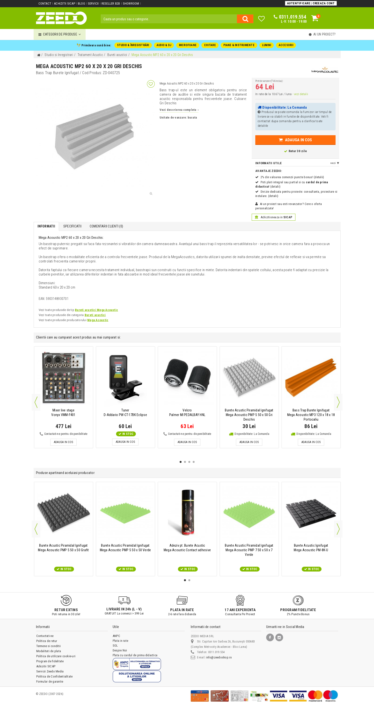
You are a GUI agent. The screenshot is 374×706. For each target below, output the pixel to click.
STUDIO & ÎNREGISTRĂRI (133, 45)
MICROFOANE (188, 45)
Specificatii (72, 226)
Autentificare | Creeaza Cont (311, 3)
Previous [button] (36, 402)
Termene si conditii (48, 646)
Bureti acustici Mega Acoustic (96, 310)
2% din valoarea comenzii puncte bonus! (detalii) (292, 177)
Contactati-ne (45, 636)
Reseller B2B (111, 3)
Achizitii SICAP (64, 3)
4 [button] (194, 462)
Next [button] (338, 402)
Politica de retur (46, 641)
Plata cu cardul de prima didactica (135, 655)
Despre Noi (120, 650)
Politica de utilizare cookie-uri (56, 656)
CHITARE (210, 45)
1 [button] (181, 462)
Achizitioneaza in (273, 217)
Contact (44, 3)
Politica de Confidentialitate (54, 676)
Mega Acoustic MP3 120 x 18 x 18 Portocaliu (311, 414)
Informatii (46, 226)
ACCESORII (286, 45)
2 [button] (185, 462)
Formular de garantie (49, 681)
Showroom (131, 3)
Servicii (93, 3)
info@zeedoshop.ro (219, 657)
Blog (81, 3)
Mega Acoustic (97, 320)
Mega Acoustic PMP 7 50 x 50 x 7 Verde (249, 550)
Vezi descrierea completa (179, 110)
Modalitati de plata (48, 651)
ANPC (116, 636)
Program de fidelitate (50, 661)
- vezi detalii (300, 94)
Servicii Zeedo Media (50, 671)
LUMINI (266, 45)
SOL (115, 645)
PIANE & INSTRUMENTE (239, 45)
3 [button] (189, 462)
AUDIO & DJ (164, 45)
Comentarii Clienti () (106, 226)
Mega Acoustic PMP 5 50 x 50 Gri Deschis (249, 414)
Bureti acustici (95, 315)
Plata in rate (120, 640)
